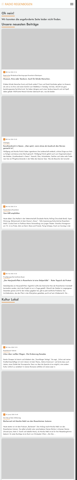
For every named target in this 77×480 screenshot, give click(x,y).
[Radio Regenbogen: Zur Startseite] (17, 4)
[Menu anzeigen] (72, 4)
